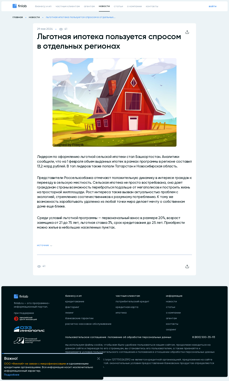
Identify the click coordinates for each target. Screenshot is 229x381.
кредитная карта (127, 307)
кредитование (74, 301)
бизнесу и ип (43, 6)
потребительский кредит (132, 301)
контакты (152, 6)
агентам (89, 6)
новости (104, 6)
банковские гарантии (79, 318)
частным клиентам (68, 6)
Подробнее (11, 375)
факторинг (72, 307)
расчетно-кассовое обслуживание (88, 324)
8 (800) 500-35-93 (203, 337)
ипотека (121, 312)
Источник (45, 246)
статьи (118, 6)
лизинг (69, 312)
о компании (134, 6)
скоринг (171, 329)
